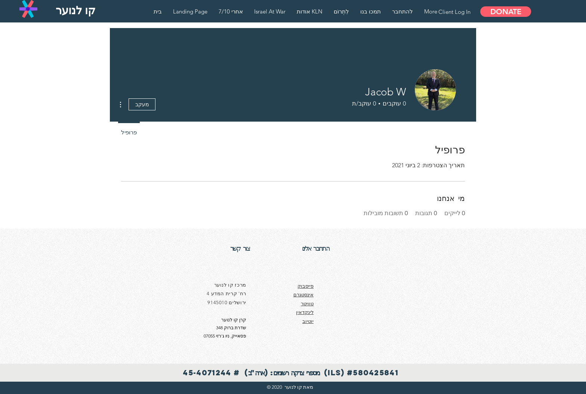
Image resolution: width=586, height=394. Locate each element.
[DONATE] (505, 11)
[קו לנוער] (76, 10)
